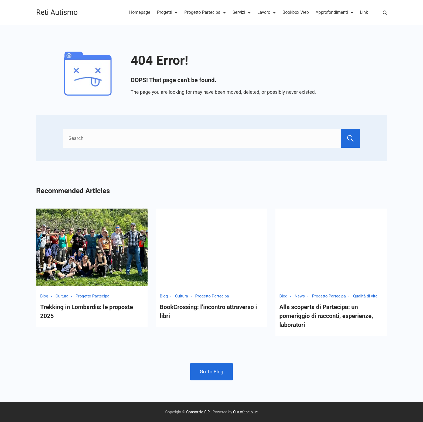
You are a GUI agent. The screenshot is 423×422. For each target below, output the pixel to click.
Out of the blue (245, 412)
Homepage (139, 12)
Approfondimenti (334, 12)
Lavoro (266, 12)
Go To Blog (211, 371)
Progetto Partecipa (205, 12)
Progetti (167, 12)
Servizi (242, 12)
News (300, 296)
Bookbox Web (295, 12)
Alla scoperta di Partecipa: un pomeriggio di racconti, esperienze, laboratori (326, 316)
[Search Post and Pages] (385, 13)
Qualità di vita (365, 296)
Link (364, 12)
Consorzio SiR (198, 412)
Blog (44, 296)
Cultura (62, 296)
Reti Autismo (57, 12)
